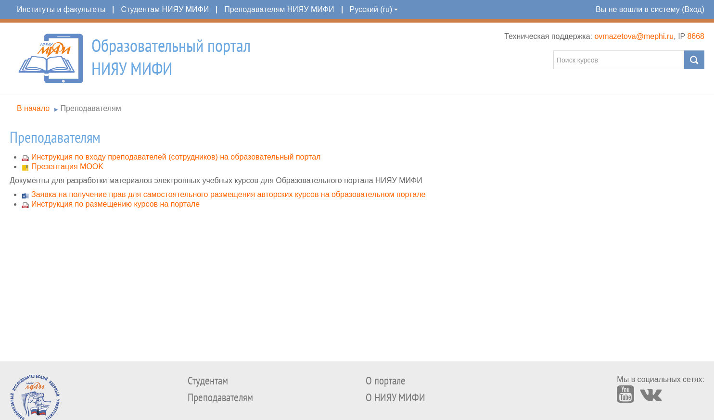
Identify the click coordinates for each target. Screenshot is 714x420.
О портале (386, 380)
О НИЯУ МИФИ (395, 397)
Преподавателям (91, 108)
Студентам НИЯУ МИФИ (165, 9)
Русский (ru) (374, 9)
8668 (695, 36)
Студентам (208, 380)
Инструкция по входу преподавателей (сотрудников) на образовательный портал (175, 157)
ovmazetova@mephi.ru (634, 36)
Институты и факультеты (61, 9)
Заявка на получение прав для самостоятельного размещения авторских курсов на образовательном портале (228, 194)
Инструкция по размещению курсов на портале (115, 204)
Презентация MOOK (67, 166)
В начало (33, 108)
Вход (692, 9)
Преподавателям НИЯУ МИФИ (279, 9)
